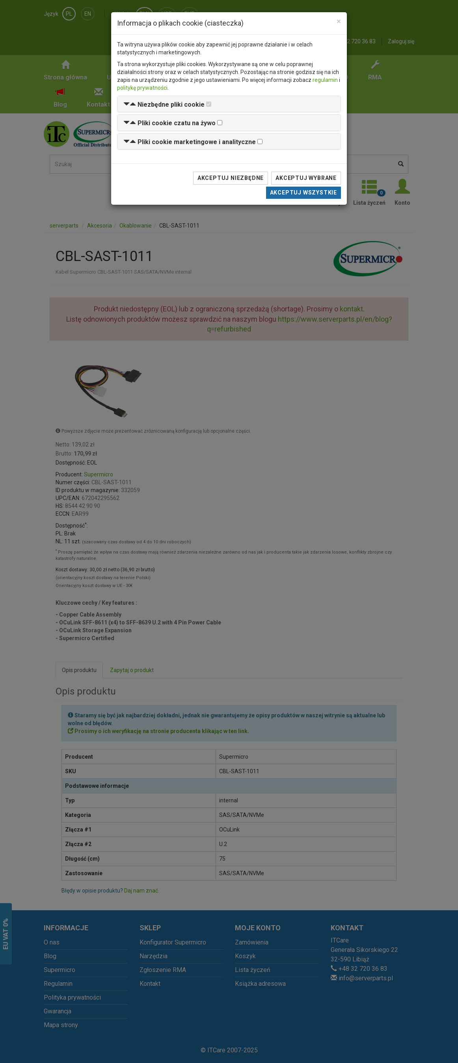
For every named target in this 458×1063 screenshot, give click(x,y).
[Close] (339, 21)
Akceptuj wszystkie (303, 192)
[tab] (229, 104)
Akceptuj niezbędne (230, 178)
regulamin (325, 80)
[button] (164, 104)
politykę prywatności (142, 88)
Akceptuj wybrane (306, 178)
